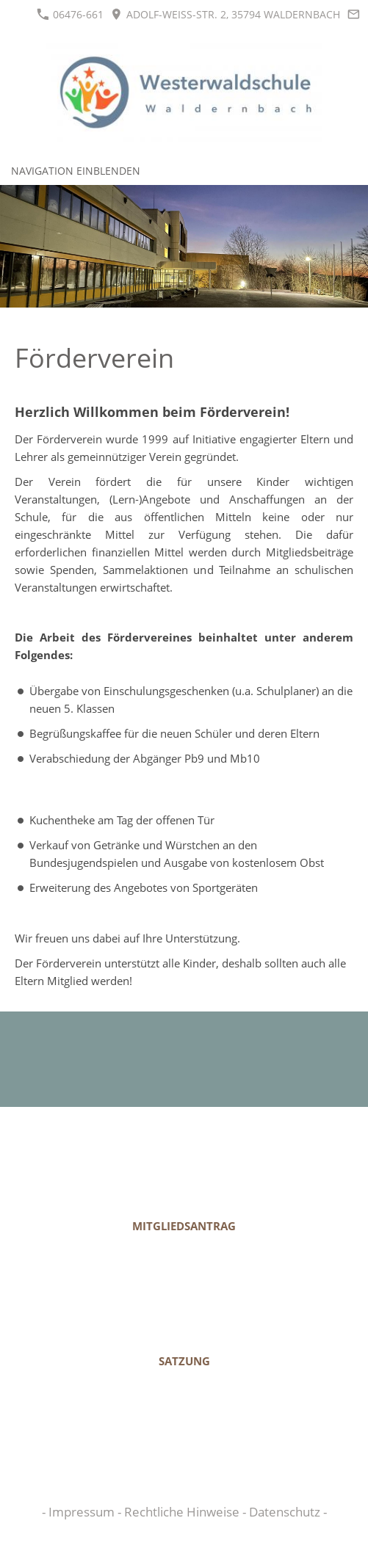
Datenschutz (286, 1511)
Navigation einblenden (75, 171)
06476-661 (70, 14)
